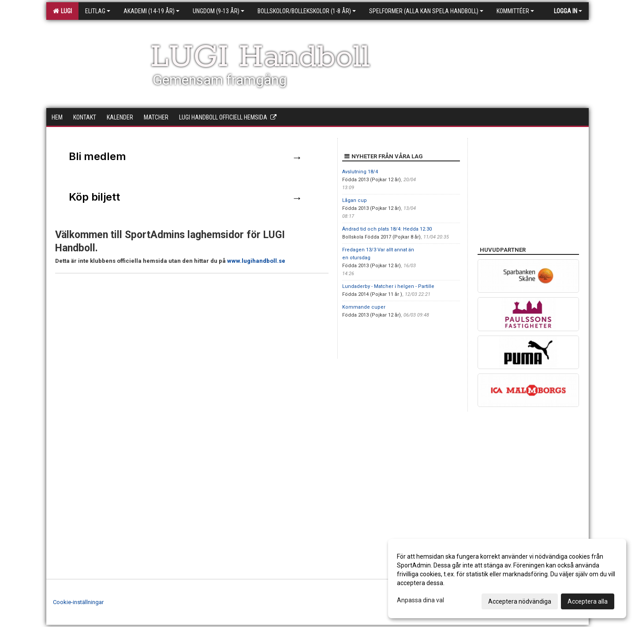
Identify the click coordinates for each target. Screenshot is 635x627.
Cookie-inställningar (78, 602)
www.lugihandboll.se (256, 261)
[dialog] (507, 578)
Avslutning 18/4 (360, 172)
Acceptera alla (588, 601)
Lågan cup (354, 200)
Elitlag (97, 11)
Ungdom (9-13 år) (218, 11)
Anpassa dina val (420, 600)
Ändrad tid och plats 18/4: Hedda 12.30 (387, 229)
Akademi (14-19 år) (151, 11)
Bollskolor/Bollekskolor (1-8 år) (307, 11)
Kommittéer (515, 11)
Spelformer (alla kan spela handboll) (426, 11)
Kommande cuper (363, 307)
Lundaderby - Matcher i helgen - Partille (388, 286)
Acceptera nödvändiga (519, 601)
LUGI (62, 11)
